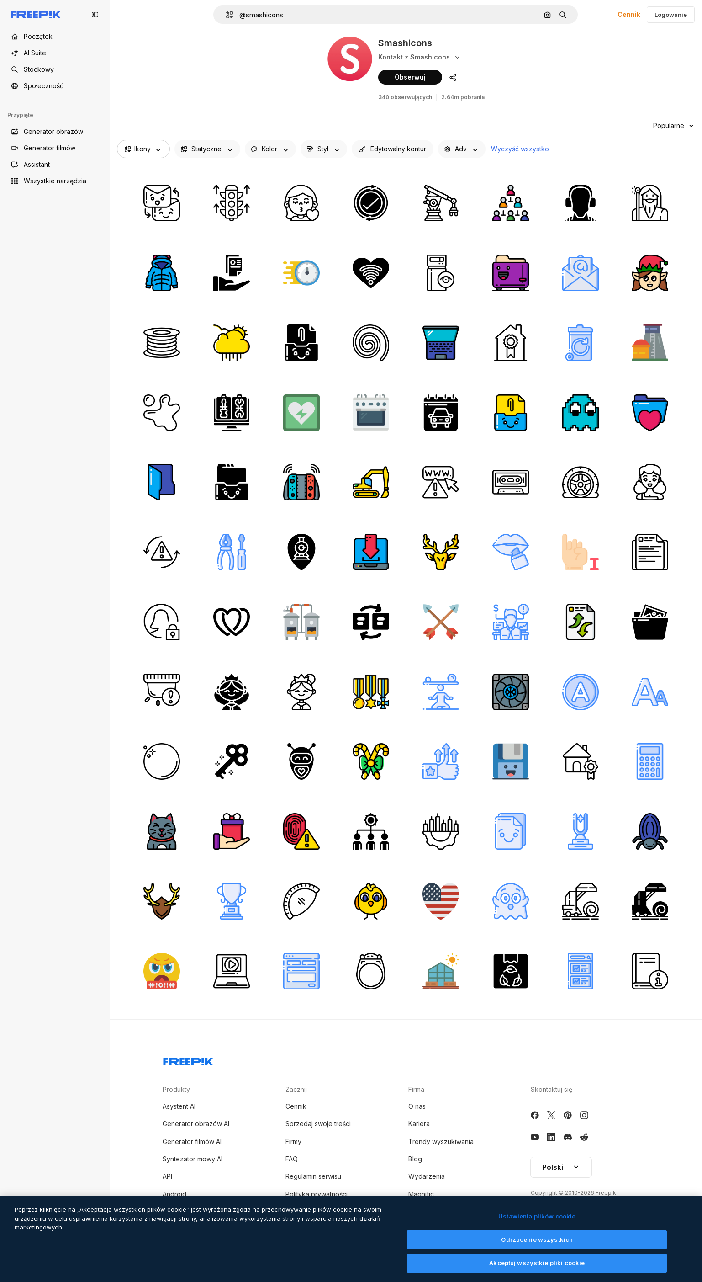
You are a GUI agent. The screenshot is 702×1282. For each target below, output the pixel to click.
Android (174, 1194)
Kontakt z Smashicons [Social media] (419, 57)
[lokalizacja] (301, 552)
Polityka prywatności (316, 1194)
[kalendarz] (441, 413)
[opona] (580, 482)
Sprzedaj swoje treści (318, 1124)
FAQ (291, 1159)
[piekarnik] (371, 413)
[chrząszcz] (650, 831)
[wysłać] (161, 203)
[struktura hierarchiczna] (510, 203)
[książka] (650, 971)
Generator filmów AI (192, 1141)
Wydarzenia (426, 1176)
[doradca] (510, 622)
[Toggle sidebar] (95, 14)
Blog (415, 1159)
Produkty (176, 1089)
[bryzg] (161, 413)
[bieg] (441, 831)
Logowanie (670, 14)
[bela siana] (580, 901)
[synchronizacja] (161, 552)
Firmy (293, 1141)
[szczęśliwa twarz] (650, 482)
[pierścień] (371, 971)
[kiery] (231, 622)
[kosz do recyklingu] (580, 343)
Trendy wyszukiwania (441, 1141)
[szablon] (301, 971)
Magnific (421, 1194)
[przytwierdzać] (301, 343)
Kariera (419, 1124)
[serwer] (441, 273)
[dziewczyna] (301, 203)
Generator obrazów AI (196, 1124)
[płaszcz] (161, 273)
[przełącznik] (371, 622)
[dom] (510, 343)
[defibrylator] (301, 413)
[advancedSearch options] (462, 149)
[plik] (231, 273)
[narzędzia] (231, 552)
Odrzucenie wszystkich (537, 1241)
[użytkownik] (161, 622)
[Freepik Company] (188, 1060)
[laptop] (441, 343)
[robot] (301, 761)
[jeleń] (441, 552)
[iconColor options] (270, 149)
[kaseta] (510, 482)
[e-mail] (580, 273)
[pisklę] (371, 901)
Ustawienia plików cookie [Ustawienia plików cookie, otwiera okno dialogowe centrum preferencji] (536, 1218)
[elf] (650, 273)
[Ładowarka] (371, 482)
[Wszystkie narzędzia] (54, 181)
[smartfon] (580, 971)
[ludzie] (371, 831)
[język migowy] (580, 552)
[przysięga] (161, 971)
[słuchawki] (580, 203)
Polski (561, 1167)
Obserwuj (410, 77)
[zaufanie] (441, 761)
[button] (225, 14)
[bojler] (301, 622)
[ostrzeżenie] (441, 482)
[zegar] (301, 273)
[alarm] (161, 692)
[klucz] (231, 761)
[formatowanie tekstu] (650, 692)
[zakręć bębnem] (371, 343)
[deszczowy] (231, 343)
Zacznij (296, 1089)
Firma (416, 1089)
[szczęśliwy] (161, 831)
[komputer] (231, 413)
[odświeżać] (371, 203)
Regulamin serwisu (313, 1176)
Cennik (629, 14)
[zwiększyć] (231, 203)
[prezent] (231, 831)
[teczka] (650, 413)
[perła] (161, 761)
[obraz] (650, 622)
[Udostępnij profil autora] (453, 77)
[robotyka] (441, 203)
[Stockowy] (54, 69)
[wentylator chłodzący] (510, 692)
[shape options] (324, 149)
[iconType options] (207, 149)
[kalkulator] (650, 761)
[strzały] (441, 622)
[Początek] (54, 36)
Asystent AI (179, 1106)
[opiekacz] (510, 273)
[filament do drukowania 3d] (161, 343)
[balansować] (441, 692)
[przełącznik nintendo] (301, 482)
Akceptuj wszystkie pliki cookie (537, 1264)
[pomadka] (510, 552)
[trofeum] (580, 831)
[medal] (371, 692)
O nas (417, 1106)
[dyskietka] (510, 761)
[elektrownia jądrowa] (650, 343)
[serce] (371, 273)
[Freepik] (36, 14)
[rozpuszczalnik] (580, 692)
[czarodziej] (650, 203)
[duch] (580, 413)
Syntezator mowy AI (192, 1159)
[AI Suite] (54, 53)
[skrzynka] (510, 971)
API (167, 1176)
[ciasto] (301, 901)
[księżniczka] (231, 692)
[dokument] (580, 622)
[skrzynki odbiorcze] (231, 482)
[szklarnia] (441, 971)
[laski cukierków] (371, 761)
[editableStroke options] (392, 149)
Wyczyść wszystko (520, 149)
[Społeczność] (54, 86)
